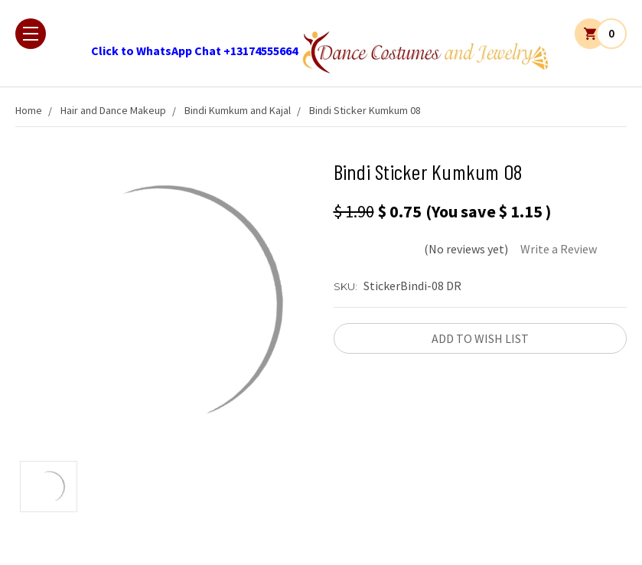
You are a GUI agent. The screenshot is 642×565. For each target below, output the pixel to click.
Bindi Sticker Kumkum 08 (365, 110)
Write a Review (558, 248)
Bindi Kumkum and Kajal (237, 110)
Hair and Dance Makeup (113, 110)
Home (28, 110)
